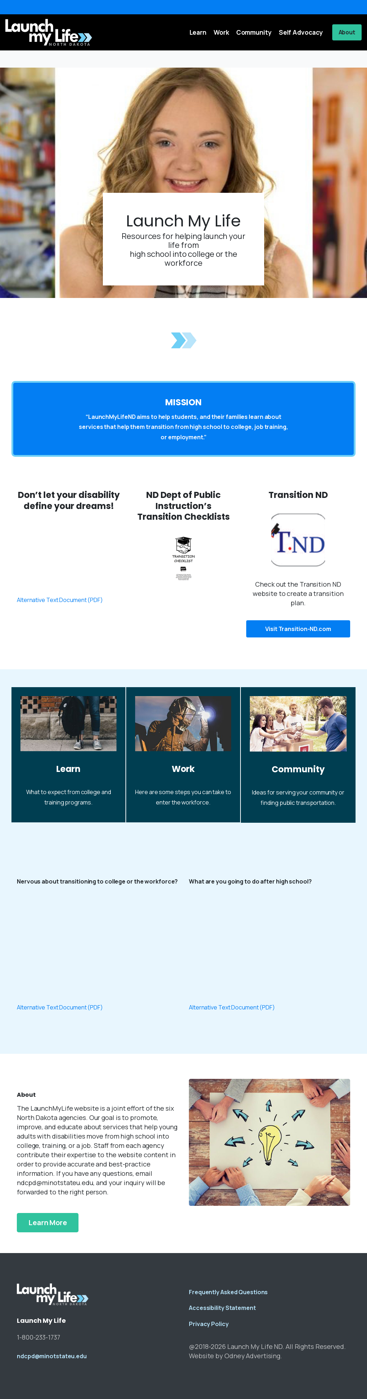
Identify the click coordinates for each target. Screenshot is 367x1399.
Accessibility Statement (222, 1308)
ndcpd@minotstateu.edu (52, 1356)
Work (183, 769)
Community (298, 769)
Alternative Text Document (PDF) (60, 600)
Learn (68, 769)
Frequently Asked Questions (228, 1292)
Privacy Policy (209, 1324)
